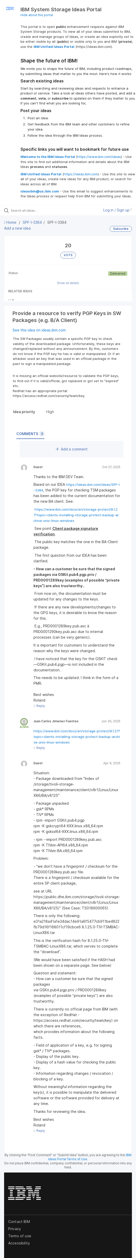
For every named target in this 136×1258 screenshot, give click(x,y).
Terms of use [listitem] (19, 1236)
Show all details (68, 283)
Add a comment (72, 449)
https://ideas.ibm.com (81, 174)
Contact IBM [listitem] (19, 1221)
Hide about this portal (36, 15)
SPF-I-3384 (32, 222)
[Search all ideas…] (40, 210)
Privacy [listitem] (14, 1229)
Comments (30, 433)
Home (10, 222)
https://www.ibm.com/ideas (99, 157)
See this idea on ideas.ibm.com (39, 330)
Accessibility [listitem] (19, 1243)
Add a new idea (17, 228)
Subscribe (121, 229)
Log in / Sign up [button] (117, 210)
